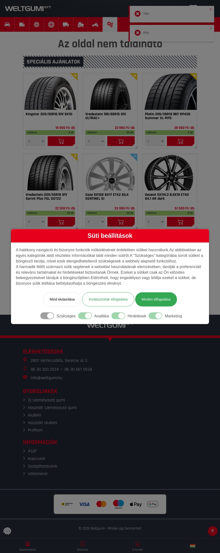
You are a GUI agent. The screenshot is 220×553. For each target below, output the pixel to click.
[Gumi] (50, 91)
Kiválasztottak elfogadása (108, 299)
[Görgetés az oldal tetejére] (213, 531)
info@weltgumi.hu (46, 378)
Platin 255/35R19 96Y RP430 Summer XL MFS (167, 116)
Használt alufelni (42, 423)
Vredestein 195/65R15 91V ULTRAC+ (105, 116)
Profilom (35, 430)
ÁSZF (32, 451)
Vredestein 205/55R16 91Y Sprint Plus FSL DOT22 (46, 197)
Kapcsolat (36, 458)
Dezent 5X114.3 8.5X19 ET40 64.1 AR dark (167, 197)
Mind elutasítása (62, 299)
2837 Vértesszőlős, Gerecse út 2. (59, 360)
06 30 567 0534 (78, 369)
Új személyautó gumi (46, 400)
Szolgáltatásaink (42, 466)
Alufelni (34, 415)
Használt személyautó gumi (52, 407)
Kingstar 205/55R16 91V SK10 (49, 114)
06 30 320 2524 (45, 369)
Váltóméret (38, 474)
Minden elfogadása (156, 299)
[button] (210, 8)
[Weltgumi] (28, 8)
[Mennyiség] (35, 141)
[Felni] (110, 172)
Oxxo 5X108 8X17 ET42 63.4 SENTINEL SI (107, 197)
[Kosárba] (61, 141)
